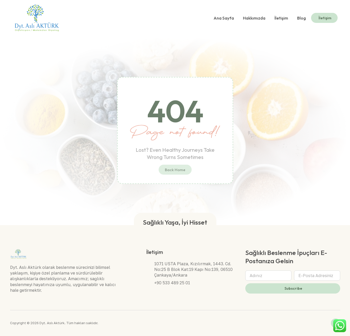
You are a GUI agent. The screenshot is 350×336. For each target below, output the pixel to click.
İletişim (281, 18)
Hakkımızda (254, 18)
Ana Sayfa (224, 18)
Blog (301, 18)
